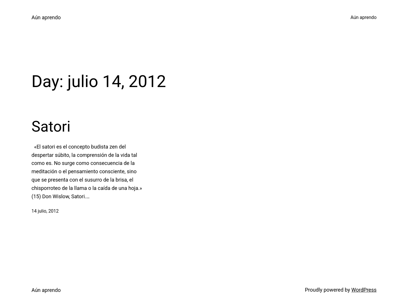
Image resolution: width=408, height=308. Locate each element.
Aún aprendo (46, 17)
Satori (51, 126)
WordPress (363, 290)
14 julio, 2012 (45, 211)
